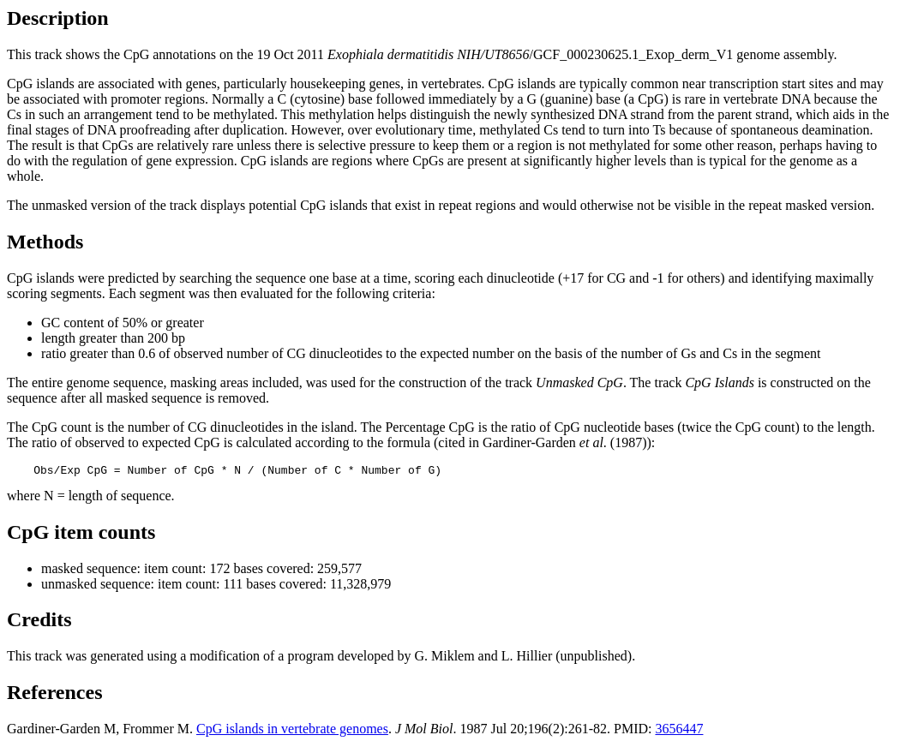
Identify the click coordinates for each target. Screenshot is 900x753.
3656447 (679, 731)
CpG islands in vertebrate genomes (292, 731)
